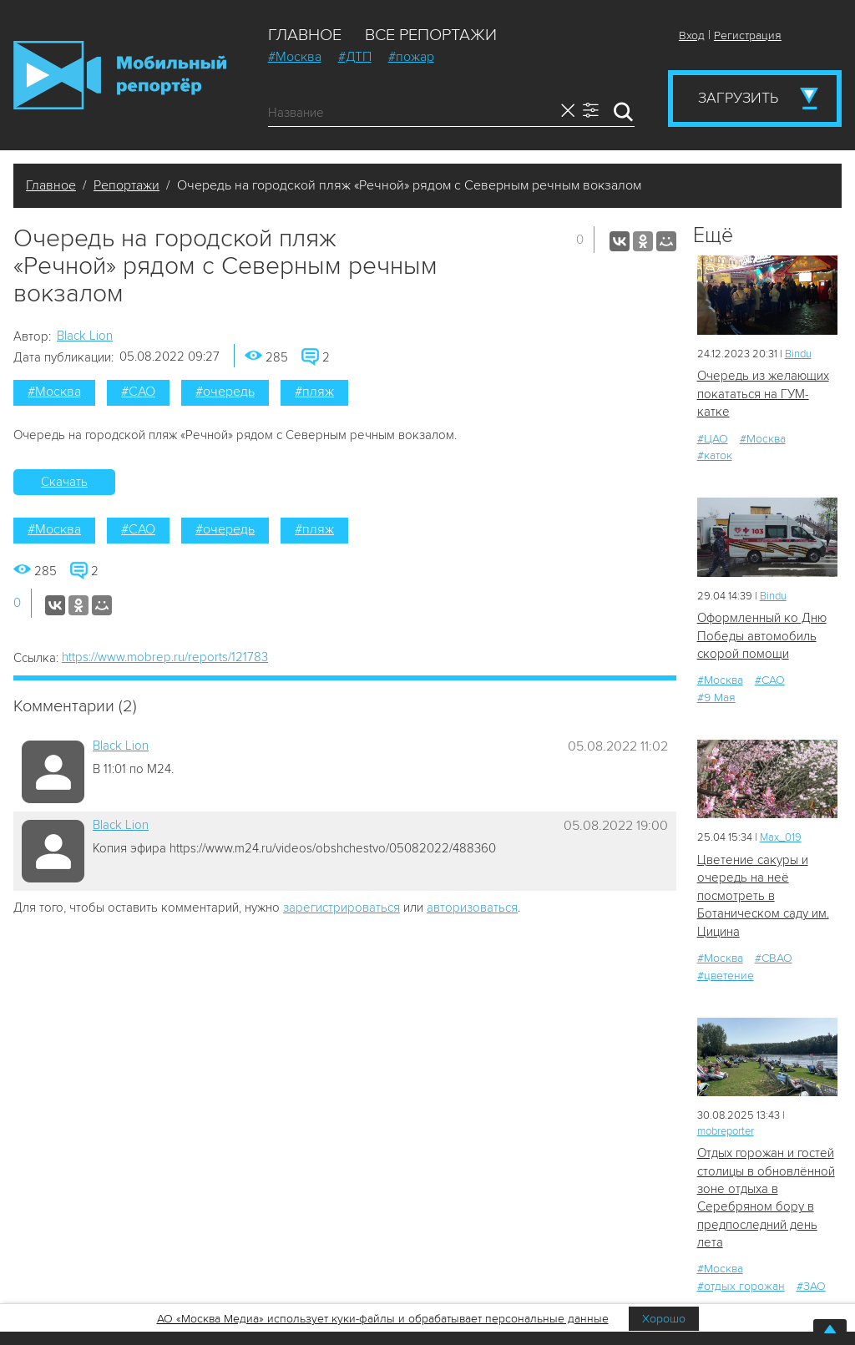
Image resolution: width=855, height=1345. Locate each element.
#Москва (294, 56)
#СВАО (773, 958)
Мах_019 (781, 837)
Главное (304, 35)
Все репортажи (431, 35)
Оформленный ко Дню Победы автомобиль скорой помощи (762, 635)
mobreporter (725, 1131)
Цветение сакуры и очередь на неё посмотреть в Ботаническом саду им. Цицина (763, 895)
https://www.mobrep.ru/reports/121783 (165, 657)
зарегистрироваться (341, 907)
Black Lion (85, 335)
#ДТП (355, 56)
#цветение (725, 975)
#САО (138, 391)
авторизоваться (472, 907)
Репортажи (126, 185)
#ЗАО (811, 1286)
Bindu (798, 354)
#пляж (314, 391)
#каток (714, 455)
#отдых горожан (741, 1286)
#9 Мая (716, 697)
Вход (692, 35)
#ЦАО (712, 439)
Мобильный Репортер (119, 75)
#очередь (225, 391)
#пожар (411, 56)
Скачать (64, 481)
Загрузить (738, 97)
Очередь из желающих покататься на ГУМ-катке (763, 393)
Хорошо (664, 1319)
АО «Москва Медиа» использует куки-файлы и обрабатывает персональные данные (383, 1319)
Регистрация (748, 35)
